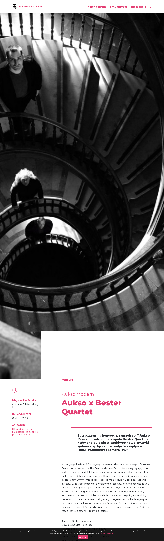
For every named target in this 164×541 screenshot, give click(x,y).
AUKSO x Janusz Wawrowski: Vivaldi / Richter (31, 450)
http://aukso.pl (58, 336)
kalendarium (97, 6)
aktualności (118, 6)
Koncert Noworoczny (79, 447)
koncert (22, 390)
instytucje (138, 6)
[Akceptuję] (161, 534)
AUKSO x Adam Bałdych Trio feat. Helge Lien (129, 450)
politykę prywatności (107, 533)
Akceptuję (82, 537)
